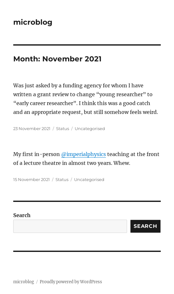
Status (62, 128)
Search (22, 215)
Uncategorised (90, 128)
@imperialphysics (83, 154)
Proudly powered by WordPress (71, 282)
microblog (32, 22)
